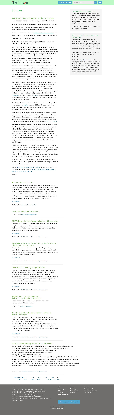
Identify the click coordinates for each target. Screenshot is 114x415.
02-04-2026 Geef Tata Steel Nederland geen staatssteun (28, 389)
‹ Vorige (21, 377)
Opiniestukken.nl (85, 60)
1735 (38, 379)
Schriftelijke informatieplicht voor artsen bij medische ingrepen (34, 236)
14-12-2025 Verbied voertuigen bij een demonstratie (27, 396)
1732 (18, 379)
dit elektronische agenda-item (43, 33)
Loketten (60, 392)
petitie (25, 105)
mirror (36, 95)
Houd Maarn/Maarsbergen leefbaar (29, 204)
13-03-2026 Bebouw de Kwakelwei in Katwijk (24, 393)
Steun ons (72, 392)
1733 (25, 379)
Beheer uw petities (63, 394)
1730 (52, 377)
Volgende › (50, 379)
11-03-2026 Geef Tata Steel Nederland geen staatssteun (28, 395)
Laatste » (57, 379)
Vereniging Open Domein (57, 408)
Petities (60, 390)
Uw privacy (73, 389)
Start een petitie (62, 389)
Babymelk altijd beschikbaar (27, 306)
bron (48, 121)
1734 (32, 379)
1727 (32, 377)
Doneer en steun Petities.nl (69, 402)
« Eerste (16, 377)
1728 (38, 377)
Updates (72, 387)
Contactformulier (89, 389)
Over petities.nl (74, 390)
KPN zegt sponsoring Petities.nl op (28, 167)
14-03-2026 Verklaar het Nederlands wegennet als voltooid (29, 391)
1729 (45, 377)
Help (59, 387)
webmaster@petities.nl (90, 390)
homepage (15, 95)
